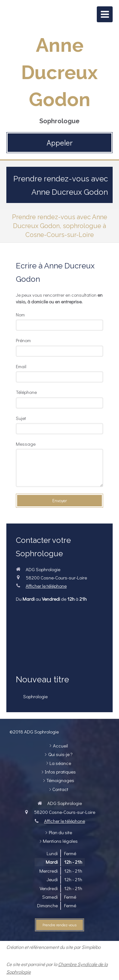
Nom (20, 314)
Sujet (21, 418)
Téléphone (26, 392)
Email (21, 366)
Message (26, 444)
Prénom (23, 340)
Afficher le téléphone (46, 586)
